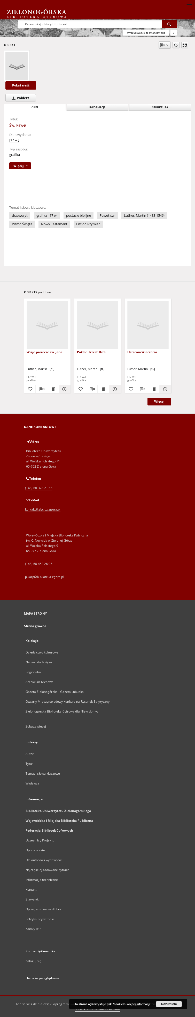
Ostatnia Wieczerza (142, 352)
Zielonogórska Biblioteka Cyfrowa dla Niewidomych (63, 711)
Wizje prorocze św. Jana (44, 352)
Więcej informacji (138, 1004)
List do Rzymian (88, 224)
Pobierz (19, 98)
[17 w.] (14, 140)
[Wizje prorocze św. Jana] (47, 325)
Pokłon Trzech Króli (91, 352)
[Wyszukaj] (169, 24)
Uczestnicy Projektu (40, 840)
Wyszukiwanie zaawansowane (146, 32)
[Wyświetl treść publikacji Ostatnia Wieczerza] (153, 389)
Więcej (159, 401)
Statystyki (33, 899)
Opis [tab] (35, 107)
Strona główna (35, 626)
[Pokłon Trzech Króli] (97, 325)
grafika (14, 154)
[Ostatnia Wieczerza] (148, 325)
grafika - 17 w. (46, 215)
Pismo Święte (22, 224)
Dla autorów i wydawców (44, 860)
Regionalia (33, 672)
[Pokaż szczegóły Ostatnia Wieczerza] (164, 389)
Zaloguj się (34, 961)
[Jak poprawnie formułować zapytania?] (173, 33)
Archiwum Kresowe (40, 682)
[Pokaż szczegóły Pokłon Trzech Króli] (114, 389)
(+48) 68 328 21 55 (38, 488)
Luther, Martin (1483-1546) (144, 215)
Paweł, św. (107, 215)
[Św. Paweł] (16, 66)
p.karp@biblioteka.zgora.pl (44, 577)
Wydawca (33, 783)
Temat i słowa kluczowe (43, 773)
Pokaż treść (20, 85)
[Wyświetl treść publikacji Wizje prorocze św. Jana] (53, 389)
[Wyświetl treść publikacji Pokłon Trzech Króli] (103, 389)
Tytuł (29, 763)
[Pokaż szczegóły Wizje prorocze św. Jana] (63, 389)
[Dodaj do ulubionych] (176, 45)
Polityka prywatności (40, 919)
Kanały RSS (34, 929)
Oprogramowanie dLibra (43, 909)
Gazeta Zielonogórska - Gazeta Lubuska (55, 691)
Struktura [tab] (160, 107)
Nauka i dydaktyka (39, 662)
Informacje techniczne (42, 879)
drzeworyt (20, 215)
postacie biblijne (78, 215)
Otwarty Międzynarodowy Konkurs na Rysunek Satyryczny (68, 701)
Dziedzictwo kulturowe (42, 652)
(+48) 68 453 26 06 (38, 564)
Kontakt (31, 889)
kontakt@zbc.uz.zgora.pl (43, 509)
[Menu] (189, 4)
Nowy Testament (54, 224)
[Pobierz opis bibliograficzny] (41, 389)
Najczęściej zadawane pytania (47, 870)
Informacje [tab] (97, 107)
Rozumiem (169, 1004)
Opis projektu (35, 850)
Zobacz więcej (36, 726)
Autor (30, 754)
